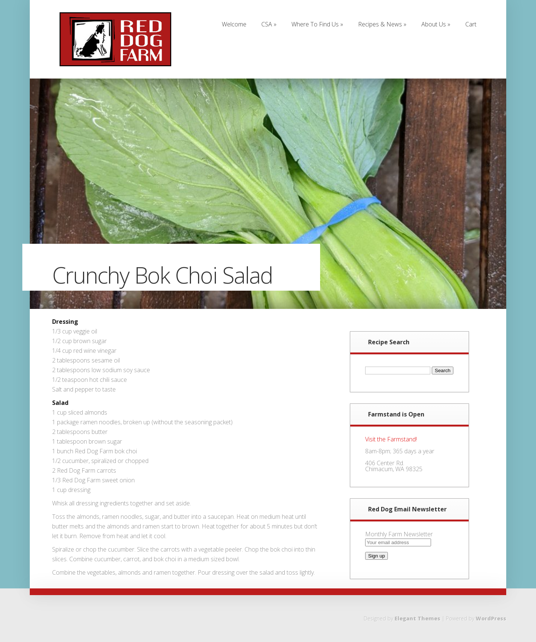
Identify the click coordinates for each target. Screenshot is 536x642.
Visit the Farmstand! (391, 439)
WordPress (491, 618)
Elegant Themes (417, 618)
